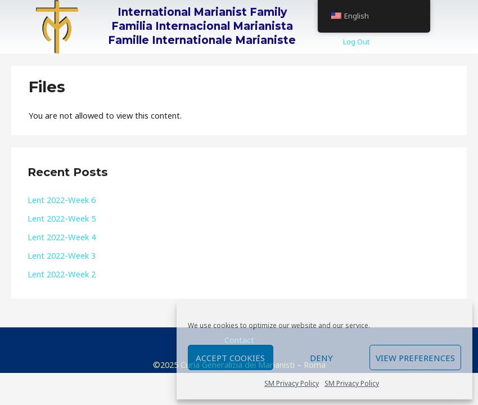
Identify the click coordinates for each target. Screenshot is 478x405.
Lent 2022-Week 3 (62, 255)
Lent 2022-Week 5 (62, 218)
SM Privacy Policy (291, 383)
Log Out (356, 42)
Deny (321, 357)
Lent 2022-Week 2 (62, 274)
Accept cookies (230, 357)
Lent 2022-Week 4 (62, 236)
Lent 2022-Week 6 (62, 199)
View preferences (415, 357)
